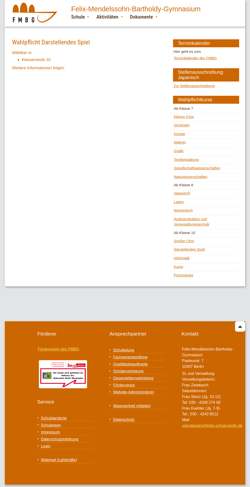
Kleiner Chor (184, 117)
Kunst (178, 267)
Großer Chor (184, 241)
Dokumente (143, 17)
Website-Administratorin (133, 392)
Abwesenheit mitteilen (132, 406)
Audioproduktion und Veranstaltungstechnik (191, 221)
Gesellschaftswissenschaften (197, 168)
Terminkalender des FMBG (195, 58)
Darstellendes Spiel (189, 249)
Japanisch (182, 193)
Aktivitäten (109, 17)
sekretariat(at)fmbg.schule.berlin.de (212, 426)
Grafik (178, 151)
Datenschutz (123, 420)
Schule (80, 17)
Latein (179, 202)
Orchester (182, 125)
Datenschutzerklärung (60, 439)
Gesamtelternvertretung (133, 378)
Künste (179, 134)
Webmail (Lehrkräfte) (59, 460)
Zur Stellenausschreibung (194, 86)
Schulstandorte (54, 418)
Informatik (182, 258)
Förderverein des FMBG (58, 349)
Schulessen (51, 425)
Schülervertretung (128, 371)
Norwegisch (183, 210)
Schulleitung (123, 350)
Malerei (180, 142)
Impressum (50, 432)
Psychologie (183, 275)
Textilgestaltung (186, 160)
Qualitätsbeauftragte (130, 364)
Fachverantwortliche (130, 357)
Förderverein (124, 385)
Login (45, 446)
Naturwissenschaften (191, 177)
